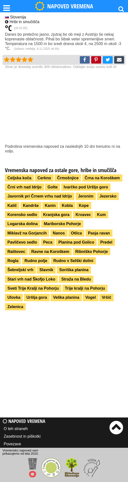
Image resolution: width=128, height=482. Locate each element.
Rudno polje (35, 261)
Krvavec (83, 215)
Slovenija (15, 17)
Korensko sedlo (22, 215)
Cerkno (44, 178)
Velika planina (66, 297)
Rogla (12, 261)
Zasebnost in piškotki (22, 436)
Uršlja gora (36, 297)
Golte (52, 187)
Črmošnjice (68, 178)
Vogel (90, 297)
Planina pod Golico (76, 242)
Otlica (76, 233)
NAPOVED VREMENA (64, 6)
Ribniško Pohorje (91, 251)
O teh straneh (16, 429)
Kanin (50, 205)
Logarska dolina (22, 224)
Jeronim (85, 196)
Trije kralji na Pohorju (85, 288)
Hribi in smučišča (22, 22)
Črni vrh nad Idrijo (24, 187)
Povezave (12, 444)
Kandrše (31, 205)
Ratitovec (16, 251)
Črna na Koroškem (102, 178)
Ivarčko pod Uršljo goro (86, 187)
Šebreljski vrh (20, 270)
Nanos (59, 233)
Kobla (67, 205)
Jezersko (108, 196)
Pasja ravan (99, 233)
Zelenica (15, 307)
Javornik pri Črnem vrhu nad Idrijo (39, 196)
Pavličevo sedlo (22, 242)
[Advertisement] (64, 107)
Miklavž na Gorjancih (27, 233)
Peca (47, 242)
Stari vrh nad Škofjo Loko (31, 279)
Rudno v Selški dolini (73, 261)
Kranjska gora (56, 215)
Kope (84, 205)
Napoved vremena (23, 421)
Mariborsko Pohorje (62, 224)
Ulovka (13, 297)
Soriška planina (73, 270)
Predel (106, 242)
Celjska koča (19, 178)
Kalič (12, 205)
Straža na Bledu (76, 279)
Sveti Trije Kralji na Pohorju (33, 288)
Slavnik (46, 270)
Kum (101, 215)
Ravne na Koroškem (50, 251)
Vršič (106, 297)
